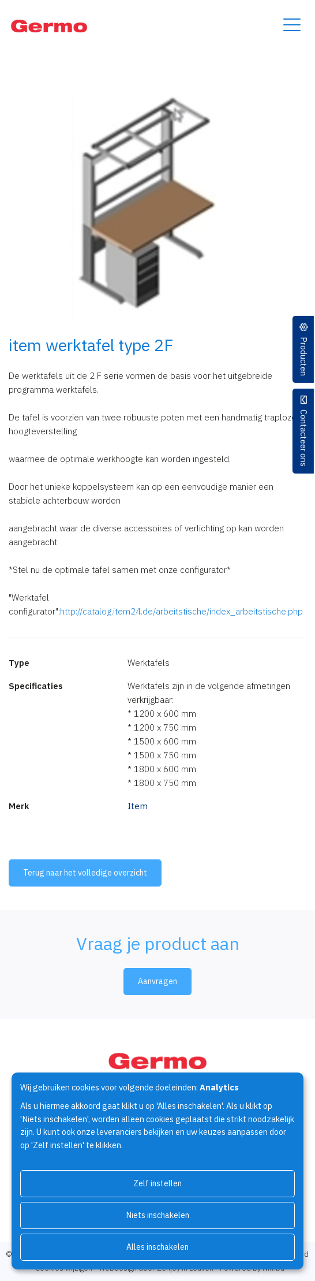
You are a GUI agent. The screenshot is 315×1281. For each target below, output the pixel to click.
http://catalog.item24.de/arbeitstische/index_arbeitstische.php (181, 611)
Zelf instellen (157, 1183)
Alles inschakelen (157, 1247)
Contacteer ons (303, 438)
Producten (303, 356)
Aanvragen (157, 981)
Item (137, 805)
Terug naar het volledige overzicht (85, 872)
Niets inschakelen (157, 1215)
